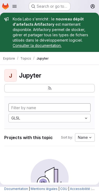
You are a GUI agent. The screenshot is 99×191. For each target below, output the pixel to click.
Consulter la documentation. (37, 45)
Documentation (16, 189)
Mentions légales (44, 189)
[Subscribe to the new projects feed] (49, 88)
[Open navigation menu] (14, 6)
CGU (63, 189)
